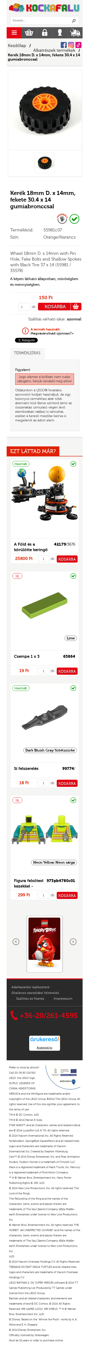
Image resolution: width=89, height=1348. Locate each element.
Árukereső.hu (44, 1047)
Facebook (64, 45)
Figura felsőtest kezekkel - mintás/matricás (30, 886)
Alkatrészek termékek (54, 50)
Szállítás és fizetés (30, 999)
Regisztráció (44, 32)
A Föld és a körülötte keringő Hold (31, 550)
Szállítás (75, 32)
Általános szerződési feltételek (35, 993)
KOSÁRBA (63, 306)
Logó (44, 8)
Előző (16, 942)
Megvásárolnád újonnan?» (52, 331)
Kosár (29, 32)
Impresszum (63, 999)
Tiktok (78, 45)
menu (14, 32)
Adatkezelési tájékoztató (30, 987)
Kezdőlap (17, 45)
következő (73, 942)
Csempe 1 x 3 (26, 656)
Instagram (71, 45)
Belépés (59, 32)
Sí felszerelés (26, 768)
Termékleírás (27, 353)
